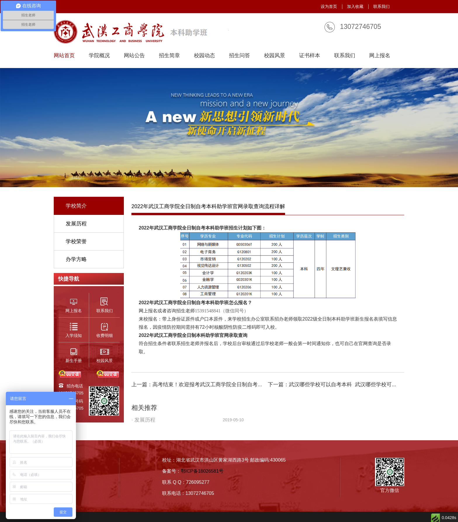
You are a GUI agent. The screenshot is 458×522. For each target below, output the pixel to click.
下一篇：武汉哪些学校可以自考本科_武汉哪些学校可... (332, 384)
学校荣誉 (76, 241)
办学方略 (76, 259)
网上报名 (379, 55)
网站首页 (64, 55)
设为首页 (329, 6)
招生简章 (169, 55)
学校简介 (76, 206)
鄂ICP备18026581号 (202, 471)
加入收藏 (355, 6)
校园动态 (204, 55)
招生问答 (239, 55)
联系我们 (381, 6)
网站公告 (134, 55)
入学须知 (64, 480)
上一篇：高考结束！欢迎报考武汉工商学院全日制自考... (196, 384)
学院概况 (99, 55)
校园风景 (274, 55)
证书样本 (309, 55)
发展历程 (76, 224)
